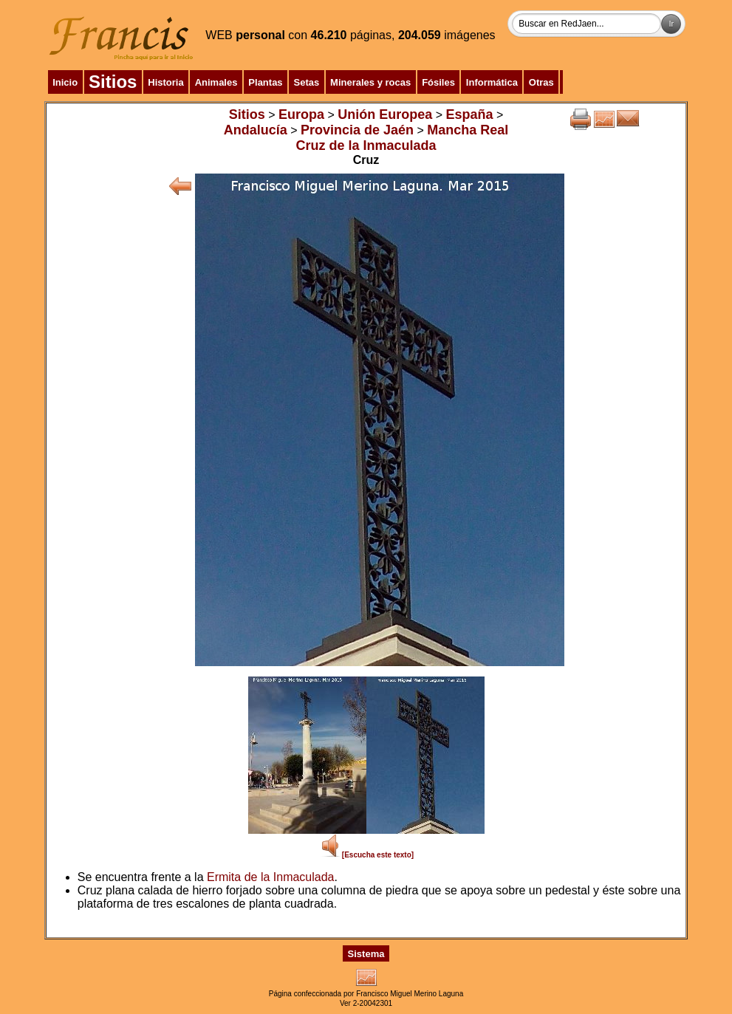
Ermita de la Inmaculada (271, 877)
